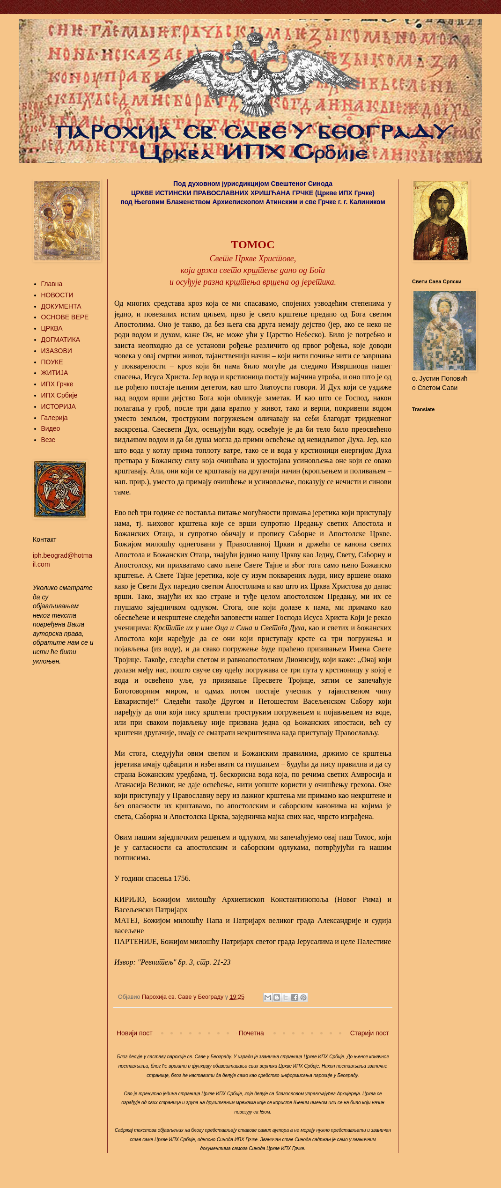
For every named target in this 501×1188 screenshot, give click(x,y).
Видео (50, 428)
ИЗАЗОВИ (56, 350)
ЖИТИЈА (54, 372)
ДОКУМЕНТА (61, 306)
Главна (52, 284)
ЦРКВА (52, 328)
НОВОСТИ (57, 295)
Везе (48, 439)
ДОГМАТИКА (61, 339)
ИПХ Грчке (57, 384)
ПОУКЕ (52, 362)
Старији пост (369, 1033)
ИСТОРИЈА (58, 406)
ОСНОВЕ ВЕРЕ (65, 317)
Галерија (54, 417)
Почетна (251, 1033)
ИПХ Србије (59, 395)
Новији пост (135, 1033)
